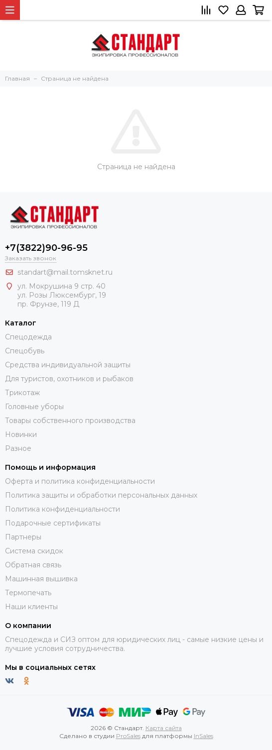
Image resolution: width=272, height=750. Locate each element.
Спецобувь (24, 350)
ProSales (128, 736)
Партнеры (23, 537)
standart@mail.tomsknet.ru (65, 272)
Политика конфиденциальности (62, 509)
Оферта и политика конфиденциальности (80, 481)
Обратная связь (33, 564)
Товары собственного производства (70, 420)
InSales (203, 736)
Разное (18, 448)
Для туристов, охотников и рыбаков (69, 378)
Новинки (21, 434)
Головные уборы (34, 406)
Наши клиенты (31, 606)
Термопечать (28, 592)
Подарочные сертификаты (53, 523)
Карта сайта (163, 728)
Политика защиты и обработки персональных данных (101, 495)
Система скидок (34, 550)
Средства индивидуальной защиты (68, 364)
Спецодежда (28, 336)
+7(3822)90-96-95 (46, 247)
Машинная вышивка (41, 578)
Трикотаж (22, 392)
